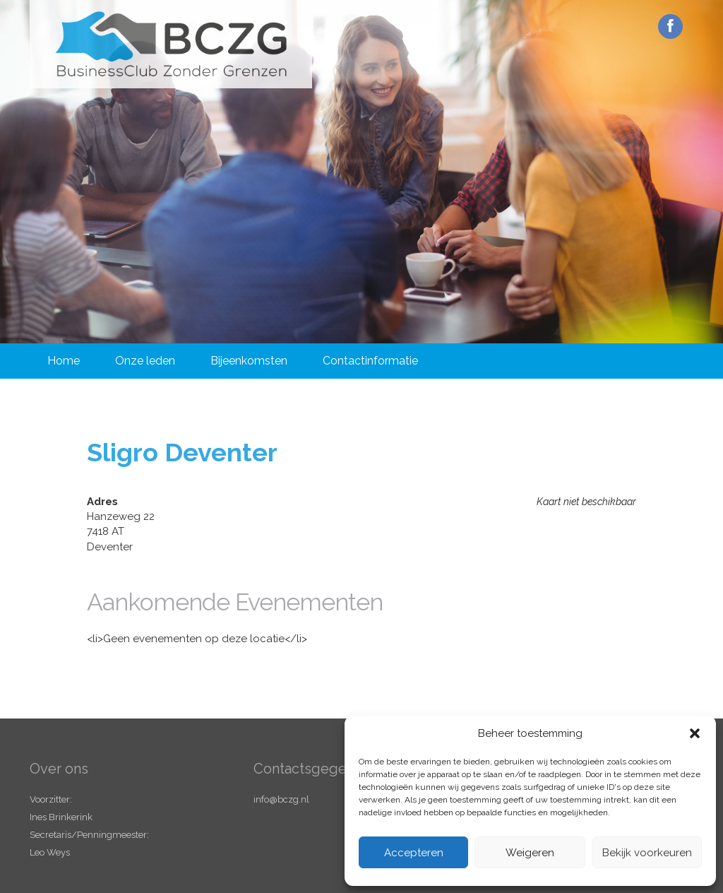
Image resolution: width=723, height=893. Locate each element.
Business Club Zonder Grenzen (171, 44)
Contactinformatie (370, 360)
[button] (695, 733)
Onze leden (145, 360)
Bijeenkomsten (248, 360)
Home (63, 360)
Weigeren (530, 852)
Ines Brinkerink (61, 817)
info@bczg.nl (281, 799)
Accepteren (413, 852)
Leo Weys (50, 852)
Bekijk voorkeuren (647, 852)
